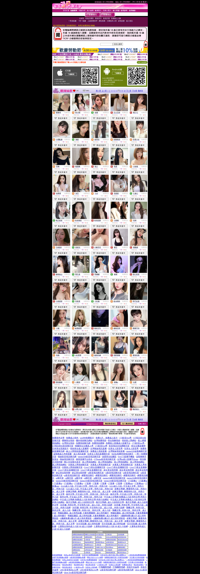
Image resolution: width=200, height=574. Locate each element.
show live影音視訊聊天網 (75, 572)
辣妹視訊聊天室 (67, 459)
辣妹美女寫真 (99, 549)
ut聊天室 (60, 478)
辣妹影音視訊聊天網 (67, 457)
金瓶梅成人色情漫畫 (62, 454)
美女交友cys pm (122, 544)
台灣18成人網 (88, 549)
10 (125, 91)
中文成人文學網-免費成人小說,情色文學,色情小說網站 (84, 499)
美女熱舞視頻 (114, 440)
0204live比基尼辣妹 (111, 537)
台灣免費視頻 (100, 440)
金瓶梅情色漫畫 (122, 549)
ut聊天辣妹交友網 (77, 537)
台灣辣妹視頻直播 (116, 451)
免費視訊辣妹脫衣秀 (78, 534)
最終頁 (140, 91)
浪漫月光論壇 (133, 567)
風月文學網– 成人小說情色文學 (80, 502)
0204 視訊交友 (100, 534)
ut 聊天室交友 (110, 542)
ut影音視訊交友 (122, 537)
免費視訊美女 (76, 549)
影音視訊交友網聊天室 (119, 446)
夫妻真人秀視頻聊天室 (78, 465)
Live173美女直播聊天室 (94, 467)
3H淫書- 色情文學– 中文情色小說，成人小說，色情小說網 (86, 505)
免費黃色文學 (58, 438)
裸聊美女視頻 (68, 440)
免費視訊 (67, 112)
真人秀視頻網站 (89, 462)
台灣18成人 (99, 537)
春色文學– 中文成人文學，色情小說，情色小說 (87, 494)
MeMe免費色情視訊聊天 (122, 454)
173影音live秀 (125, 438)
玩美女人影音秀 (115, 448)
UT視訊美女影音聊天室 (62, 446)
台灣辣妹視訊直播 (98, 448)
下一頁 (128, 91)
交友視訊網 (121, 534)
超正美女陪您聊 (111, 470)
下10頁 (134, 91)
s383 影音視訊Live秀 (69, 570)
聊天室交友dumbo (123, 539)
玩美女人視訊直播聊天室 (98, 454)
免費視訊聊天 (88, 537)
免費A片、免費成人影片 (107, 438)
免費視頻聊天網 (83, 443)
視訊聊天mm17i (89, 544)
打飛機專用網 (105, 567)
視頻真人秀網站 (129, 440)
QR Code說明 (142, 62)
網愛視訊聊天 (88, 475)
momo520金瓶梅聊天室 (136, 451)
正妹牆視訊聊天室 (77, 544)
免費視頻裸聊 (98, 443)
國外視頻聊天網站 (84, 440)
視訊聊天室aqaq (100, 542)
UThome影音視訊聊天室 (78, 424)
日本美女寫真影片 (60, 448)
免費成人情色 (72, 438)
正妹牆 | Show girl (100, 547)
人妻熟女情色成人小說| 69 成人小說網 (75, 526)
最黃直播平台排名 (84, 459)
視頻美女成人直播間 (79, 448)
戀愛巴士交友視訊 (90, 534)
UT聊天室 (109, 534)
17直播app (128, 483)
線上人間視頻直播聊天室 (77, 451)
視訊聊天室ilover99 (111, 544)
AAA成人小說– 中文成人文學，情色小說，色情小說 (84, 486)
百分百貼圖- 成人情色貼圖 (88, 524)
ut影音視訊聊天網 (108, 570)
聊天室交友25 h (76, 542)
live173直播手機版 (126, 457)
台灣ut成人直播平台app (127, 459)
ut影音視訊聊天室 (96, 473)
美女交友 (98, 552)
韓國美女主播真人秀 (84, 446)
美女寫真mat (109, 547)
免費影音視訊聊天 (77, 539)
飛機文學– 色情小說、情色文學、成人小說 (91, 510)
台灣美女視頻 (68, 443)
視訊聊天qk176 (122, 542)
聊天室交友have (122, 552)
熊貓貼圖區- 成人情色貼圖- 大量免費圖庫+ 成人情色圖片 (83, 513)
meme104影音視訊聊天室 (89, 457)
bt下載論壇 (109, 549)
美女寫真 (75, 552)
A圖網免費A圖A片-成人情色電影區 (76, 518)
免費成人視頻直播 (98, 451)
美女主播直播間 (138, 446)
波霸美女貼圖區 (109, 457)
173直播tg (132, 481)
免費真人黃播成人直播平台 (118, 443)
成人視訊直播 (79, 454)
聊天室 (97, 539)
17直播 (88, 483)
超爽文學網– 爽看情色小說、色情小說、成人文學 (88, 491)
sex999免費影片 (87, 438)
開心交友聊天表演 (72, 462)
